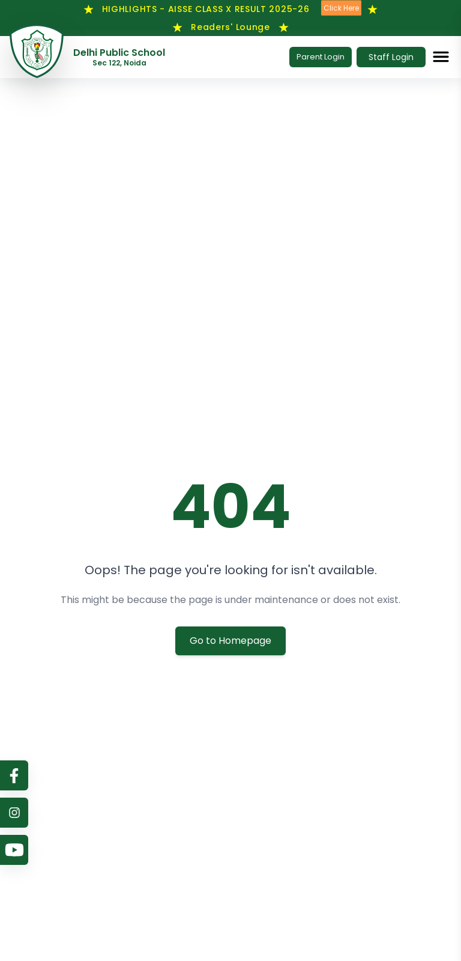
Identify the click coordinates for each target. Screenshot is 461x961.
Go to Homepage (230, 640)
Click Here (341, 8)
